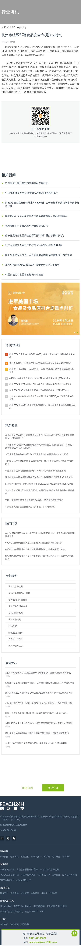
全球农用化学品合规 (17, 599)
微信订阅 (53, 787)
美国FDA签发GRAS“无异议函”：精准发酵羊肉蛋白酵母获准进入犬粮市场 (38, 723)
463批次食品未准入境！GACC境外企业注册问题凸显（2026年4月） (36, 743)
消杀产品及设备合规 (17, 606)
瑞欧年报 (35, 856)
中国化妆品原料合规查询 (11, 911)
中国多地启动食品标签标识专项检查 (24, 274)
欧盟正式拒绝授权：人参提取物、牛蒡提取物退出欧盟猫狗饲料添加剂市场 (41, 371)
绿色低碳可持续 (15, 632)
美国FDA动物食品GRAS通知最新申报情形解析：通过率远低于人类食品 (38, 673)
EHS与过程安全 (15, 639)
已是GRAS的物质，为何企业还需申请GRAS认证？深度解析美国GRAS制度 (39, 484)
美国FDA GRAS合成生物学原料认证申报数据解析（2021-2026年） (40, 390)
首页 (3, 27)
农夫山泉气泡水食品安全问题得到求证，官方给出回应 (30, 506)
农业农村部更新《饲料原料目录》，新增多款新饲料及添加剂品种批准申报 (39, 683)
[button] (74, 332)
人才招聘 (56, 856)
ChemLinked (5, 906)
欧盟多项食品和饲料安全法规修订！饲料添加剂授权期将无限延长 (35, 470)
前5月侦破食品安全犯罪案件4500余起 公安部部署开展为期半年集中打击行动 (42, 204)
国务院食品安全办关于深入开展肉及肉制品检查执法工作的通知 (38, 255)
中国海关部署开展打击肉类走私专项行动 (26, 183)
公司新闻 (45, 856)
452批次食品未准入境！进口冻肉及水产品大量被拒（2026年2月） (40, 378)
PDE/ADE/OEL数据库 (57, 906)
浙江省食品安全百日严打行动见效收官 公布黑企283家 (33, 245)
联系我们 (66, 856)
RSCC (42, 911)
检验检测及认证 (15, 646)
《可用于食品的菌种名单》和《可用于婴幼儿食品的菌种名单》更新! (36, 454)
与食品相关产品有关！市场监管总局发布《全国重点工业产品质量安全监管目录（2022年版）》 (39, 436)
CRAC (44, 893)
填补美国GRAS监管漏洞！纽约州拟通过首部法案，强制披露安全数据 (37, 733)
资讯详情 (22, 27)
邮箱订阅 (27, 787)
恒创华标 (25, 924)
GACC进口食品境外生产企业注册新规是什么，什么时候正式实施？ (36, 549)
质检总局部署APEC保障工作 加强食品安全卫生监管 (32, 264)
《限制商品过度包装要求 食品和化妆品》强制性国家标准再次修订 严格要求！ (39, 462)
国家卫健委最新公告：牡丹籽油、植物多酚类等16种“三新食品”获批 (36, 713)
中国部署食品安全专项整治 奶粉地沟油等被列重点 (31, 192)
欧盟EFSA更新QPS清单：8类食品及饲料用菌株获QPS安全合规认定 (40, 384)
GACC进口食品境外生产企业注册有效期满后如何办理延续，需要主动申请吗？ (39, 557)
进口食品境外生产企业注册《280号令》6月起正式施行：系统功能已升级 (38, 703)
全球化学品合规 (15, 586)
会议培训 (35, 893)
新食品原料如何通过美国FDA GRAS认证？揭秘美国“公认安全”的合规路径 (39, 477)
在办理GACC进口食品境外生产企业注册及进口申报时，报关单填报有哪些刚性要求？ (40, 534)
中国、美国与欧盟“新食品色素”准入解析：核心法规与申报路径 (34, 500)
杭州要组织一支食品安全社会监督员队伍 (26, 225)
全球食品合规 (14, 619)
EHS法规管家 (39, 906)
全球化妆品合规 (15, 613)
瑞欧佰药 (14, 924)
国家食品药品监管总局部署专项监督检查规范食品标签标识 (36, 216)
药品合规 (12, 626)
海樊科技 (4, 924)
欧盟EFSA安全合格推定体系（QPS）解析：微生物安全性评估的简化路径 (42, 356)
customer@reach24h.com (43, 942)
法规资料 (14, 893)
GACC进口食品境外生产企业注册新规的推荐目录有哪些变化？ (34, 543)
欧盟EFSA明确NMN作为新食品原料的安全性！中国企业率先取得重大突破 (42, 407)
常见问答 (25, 893)
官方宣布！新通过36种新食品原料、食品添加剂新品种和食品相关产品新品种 (39, 492)
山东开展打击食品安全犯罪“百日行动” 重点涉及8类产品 (34, 235)
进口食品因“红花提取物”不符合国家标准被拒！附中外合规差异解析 (40, 363)
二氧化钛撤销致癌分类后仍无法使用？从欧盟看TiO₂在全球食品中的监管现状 (41, 398)
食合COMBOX (31, 911)
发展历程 (25, 856)
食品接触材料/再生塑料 (19, 593)
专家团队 (14, 856)
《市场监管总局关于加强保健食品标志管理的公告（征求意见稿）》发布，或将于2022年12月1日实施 (39, 446)
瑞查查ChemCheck (22, 906)
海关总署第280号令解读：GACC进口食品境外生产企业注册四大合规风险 (39, 693)
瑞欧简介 (4, 856)
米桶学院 (53, 893)
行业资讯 (11, 27)
